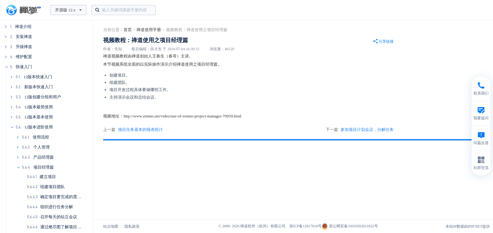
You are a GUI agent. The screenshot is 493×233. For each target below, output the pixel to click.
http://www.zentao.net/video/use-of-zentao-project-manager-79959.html (182, 116)
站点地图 (110, 226)
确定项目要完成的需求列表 (64, 196)
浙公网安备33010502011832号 (350, 226)
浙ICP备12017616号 (305, 226)
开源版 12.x (68, 10)
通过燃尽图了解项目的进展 (64, 227)
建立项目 (48, 176)
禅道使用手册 (148, 29)
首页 (128, 29)
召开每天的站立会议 (58, 216)
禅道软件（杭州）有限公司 (262, 226)
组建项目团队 (52, 186)
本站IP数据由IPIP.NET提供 (468, 226)
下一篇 (360, 130)
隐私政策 (132, 226)
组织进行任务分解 (56, 206)
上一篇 (133, 130)
